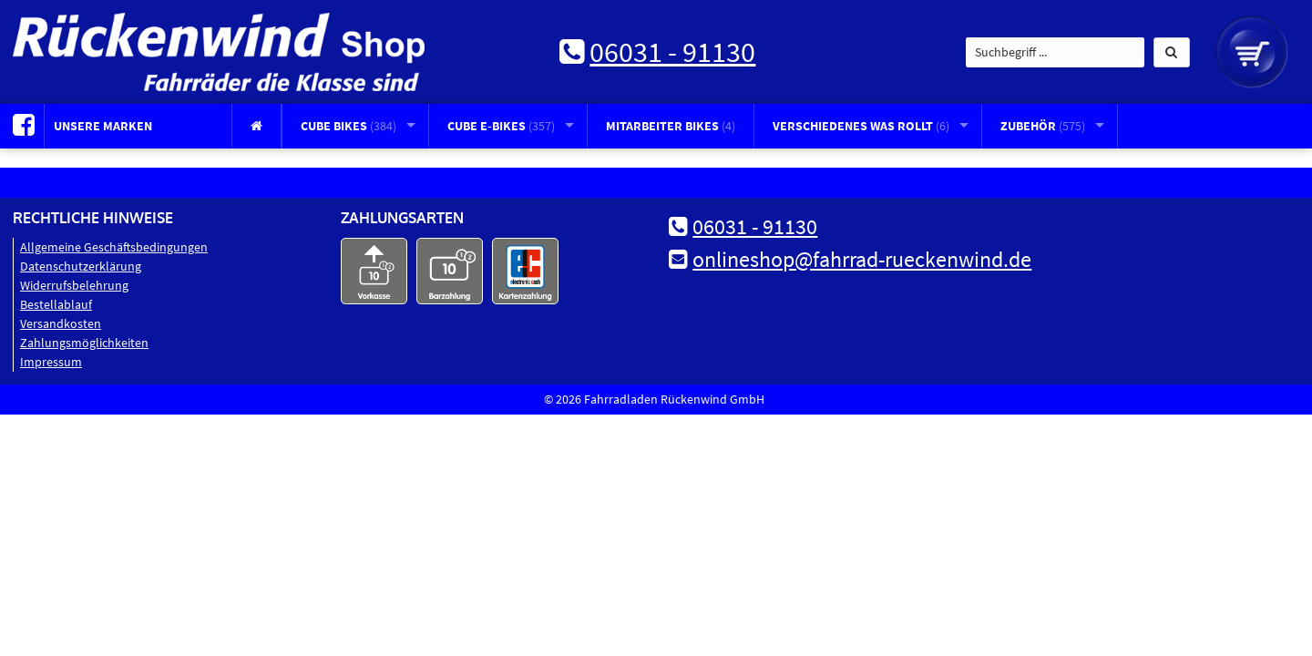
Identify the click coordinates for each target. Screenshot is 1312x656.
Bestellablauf (56, 304)
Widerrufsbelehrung (74, 285)
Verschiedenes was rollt (861, 126)
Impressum (51, 362)
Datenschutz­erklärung (80, 266)
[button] (1171, 52)
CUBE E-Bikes (501, 126)
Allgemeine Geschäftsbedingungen (114, 247)
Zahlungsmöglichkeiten (84, 342)
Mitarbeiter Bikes (670, 126)
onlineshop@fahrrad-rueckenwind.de (861, 259)
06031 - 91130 (672, 52)
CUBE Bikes (348, 126)
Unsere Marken (103, 126)
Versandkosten (60, 323)
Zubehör (1042, 126)
